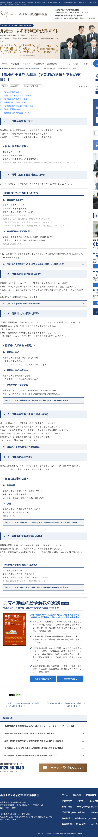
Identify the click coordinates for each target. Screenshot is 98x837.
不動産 (6, 68)
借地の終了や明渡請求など (19, 68)
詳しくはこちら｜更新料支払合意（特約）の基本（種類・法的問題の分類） (34, 264)
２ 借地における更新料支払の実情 (16, 95)
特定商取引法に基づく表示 (74, 824)
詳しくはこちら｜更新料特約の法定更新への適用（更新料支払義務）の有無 (36, 400)
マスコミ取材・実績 (69, 64)
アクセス (86, 64)
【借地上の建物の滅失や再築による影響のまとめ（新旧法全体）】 (23, 704)
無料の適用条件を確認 (28, 55)
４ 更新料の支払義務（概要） (14, 102)
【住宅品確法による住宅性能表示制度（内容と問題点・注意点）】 (30, 755)
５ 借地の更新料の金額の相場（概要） (18, 106)
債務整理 (66, 818)
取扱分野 (15, 64)
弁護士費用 (52, 64)
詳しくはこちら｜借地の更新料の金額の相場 (21, 447)
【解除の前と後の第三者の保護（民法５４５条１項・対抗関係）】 (30, 734)
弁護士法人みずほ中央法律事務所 (19, 795)
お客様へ (26, 64)
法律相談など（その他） (86, 818)
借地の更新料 (35, 68)
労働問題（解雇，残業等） (74, 812)
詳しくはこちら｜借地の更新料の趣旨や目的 (21, 303)
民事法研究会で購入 (43, 679)
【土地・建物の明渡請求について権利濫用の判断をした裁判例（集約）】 (33, 741)
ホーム (5, 64)
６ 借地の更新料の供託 (11, 109)
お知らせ (77, 795)
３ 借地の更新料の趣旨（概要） (15, 99)
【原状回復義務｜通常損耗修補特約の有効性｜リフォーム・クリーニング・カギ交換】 (39, 726)
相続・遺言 (67, 807)
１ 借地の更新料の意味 (11, 92)
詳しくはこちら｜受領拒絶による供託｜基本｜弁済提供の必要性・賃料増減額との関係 (41, 522)
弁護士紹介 (39, 64)
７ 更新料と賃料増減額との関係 (15, 113)
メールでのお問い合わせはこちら (66, 767)
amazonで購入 (70, 679)
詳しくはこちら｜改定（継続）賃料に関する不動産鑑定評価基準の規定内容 (36, 587)
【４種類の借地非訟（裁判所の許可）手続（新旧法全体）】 (63, 704)
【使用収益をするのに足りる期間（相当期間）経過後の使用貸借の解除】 (33, 748)
